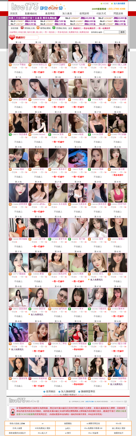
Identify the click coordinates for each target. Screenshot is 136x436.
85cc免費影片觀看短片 (68, 395)
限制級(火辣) (29, 28)
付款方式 (101, 13)
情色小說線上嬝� (17, 423)
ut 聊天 (68, 433)
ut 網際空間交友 (93, 423)
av (42, 423)
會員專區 (50, 13)
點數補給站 (31, 13)
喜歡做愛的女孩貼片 (17, 433)
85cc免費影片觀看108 (93, 428)
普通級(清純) (61, 28)
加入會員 (67, 13)
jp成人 (68, 428)
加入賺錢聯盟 (68, 391)
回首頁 (13, 13)
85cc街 (118, 423)
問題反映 (118, 13)
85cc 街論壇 (93, 433)
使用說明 (84, 13)
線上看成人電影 (118, 428)
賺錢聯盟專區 (88, 391)
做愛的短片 (118, 433)
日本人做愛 (17, 428)
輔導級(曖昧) (45, 28)
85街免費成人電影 (42, 428)
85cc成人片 (42, 433)
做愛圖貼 (68, 423)
